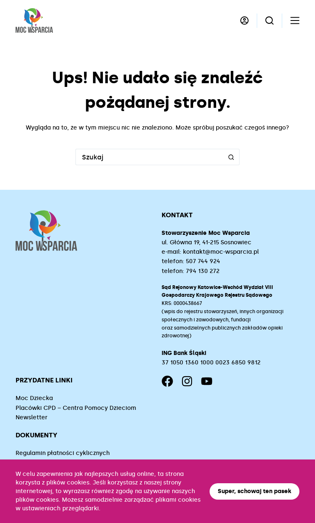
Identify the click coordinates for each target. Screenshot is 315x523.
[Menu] (294, 20)
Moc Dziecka (34, 398)
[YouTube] (206, 381)
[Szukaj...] (149, 157)
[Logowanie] (244, 20)
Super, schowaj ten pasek (254, 491)
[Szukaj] (269, 20)
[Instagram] (187, 381)
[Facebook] (167, 381)
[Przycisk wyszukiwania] (231, 157)
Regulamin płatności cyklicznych (63, 453)
